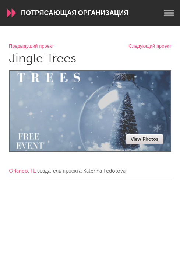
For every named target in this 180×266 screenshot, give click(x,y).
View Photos (144, 139)
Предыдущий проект (31, 46)
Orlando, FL (22, 171)
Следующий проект (149, 46)
